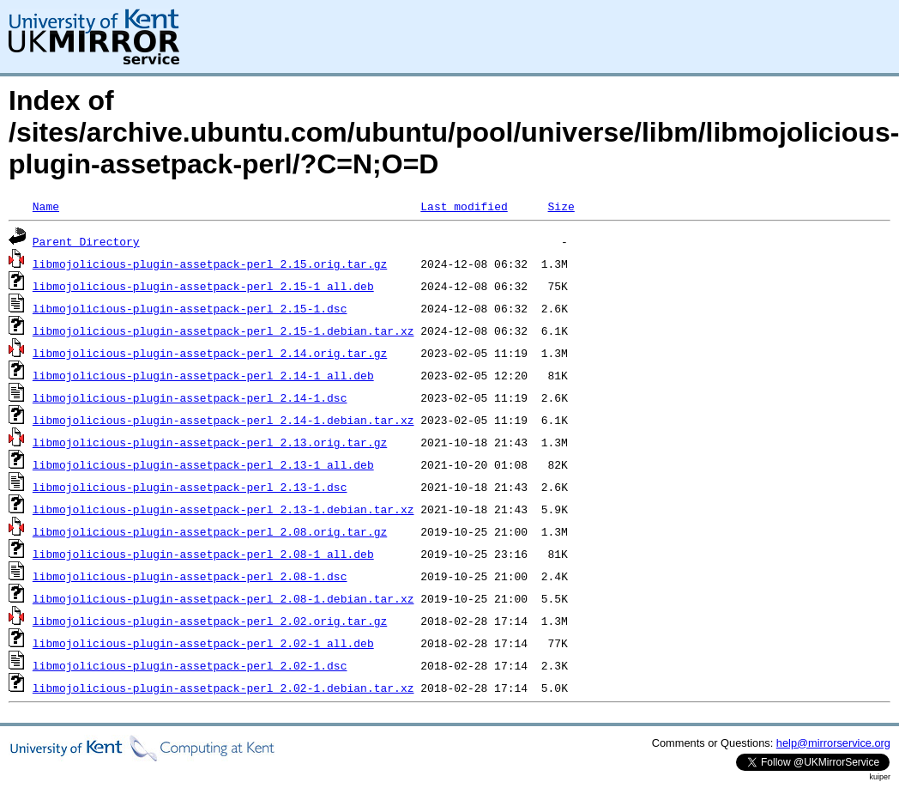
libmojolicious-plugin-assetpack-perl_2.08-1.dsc (190, 576)
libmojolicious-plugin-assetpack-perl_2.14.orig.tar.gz (210, 353)
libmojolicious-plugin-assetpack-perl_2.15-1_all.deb (203, 286)
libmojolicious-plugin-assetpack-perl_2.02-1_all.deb (203, 643)
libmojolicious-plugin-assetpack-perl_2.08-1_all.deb (203, 553)
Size (560, 206)
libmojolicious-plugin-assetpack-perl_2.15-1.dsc (190, 308)
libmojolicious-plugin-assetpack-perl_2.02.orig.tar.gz (210, 620)
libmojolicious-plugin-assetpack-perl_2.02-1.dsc (190, 665)
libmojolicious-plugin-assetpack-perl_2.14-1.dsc (190, 397)
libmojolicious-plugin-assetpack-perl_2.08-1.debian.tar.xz (223, 598)
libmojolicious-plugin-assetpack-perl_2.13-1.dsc (190, 486)
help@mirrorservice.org (833, 742)
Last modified (463, 206)
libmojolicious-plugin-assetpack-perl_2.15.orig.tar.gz (210, 263)
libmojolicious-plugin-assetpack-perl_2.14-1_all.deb (203, 375)
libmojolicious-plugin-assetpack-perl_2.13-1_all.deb (203, 464)
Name (46, 206)
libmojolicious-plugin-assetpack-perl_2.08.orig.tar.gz (210, 531)
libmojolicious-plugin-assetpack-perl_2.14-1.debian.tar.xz (223, 419)
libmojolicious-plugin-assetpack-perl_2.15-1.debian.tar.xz (223, 330)
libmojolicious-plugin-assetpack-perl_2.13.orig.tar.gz (210, 442)
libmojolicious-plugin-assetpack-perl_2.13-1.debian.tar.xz (223, 509)
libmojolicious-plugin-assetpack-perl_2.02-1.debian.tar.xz (223, 687)
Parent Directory (86, 241)
